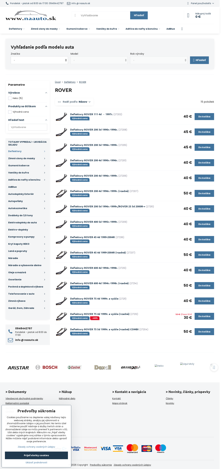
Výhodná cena (18, 112)
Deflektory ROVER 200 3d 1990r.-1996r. (94, 129)
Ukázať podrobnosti (36, 462)
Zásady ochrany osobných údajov (132, 464)
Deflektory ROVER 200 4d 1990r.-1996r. (94, 160)
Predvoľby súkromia (101, 464)
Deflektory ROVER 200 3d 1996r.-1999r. (94, 145)
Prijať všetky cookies (36, 455)
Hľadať (139, 15)
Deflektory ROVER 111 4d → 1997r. (91, 114)
